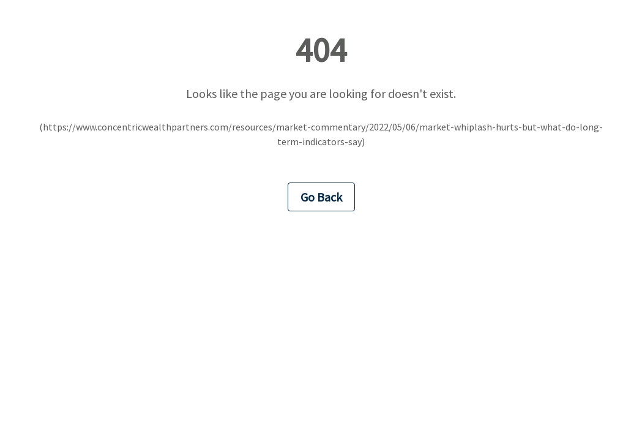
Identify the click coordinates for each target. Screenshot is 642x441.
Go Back (321, 197)
